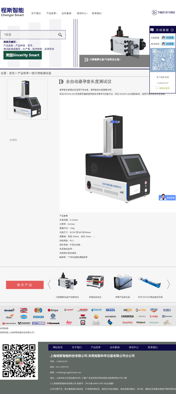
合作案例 (66, 13)
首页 (12, 73)
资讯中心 (81, 13)
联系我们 (97, 13)
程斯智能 (4, 332)
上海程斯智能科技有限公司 (21, 332)
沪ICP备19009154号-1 (95, 383)
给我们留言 (164, 88)
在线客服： (163, 38)
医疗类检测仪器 (41, 73)
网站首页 (58, 347)
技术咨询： (163, 44)
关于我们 (36, 13)
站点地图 (109, 383)
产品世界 (51, 13)
